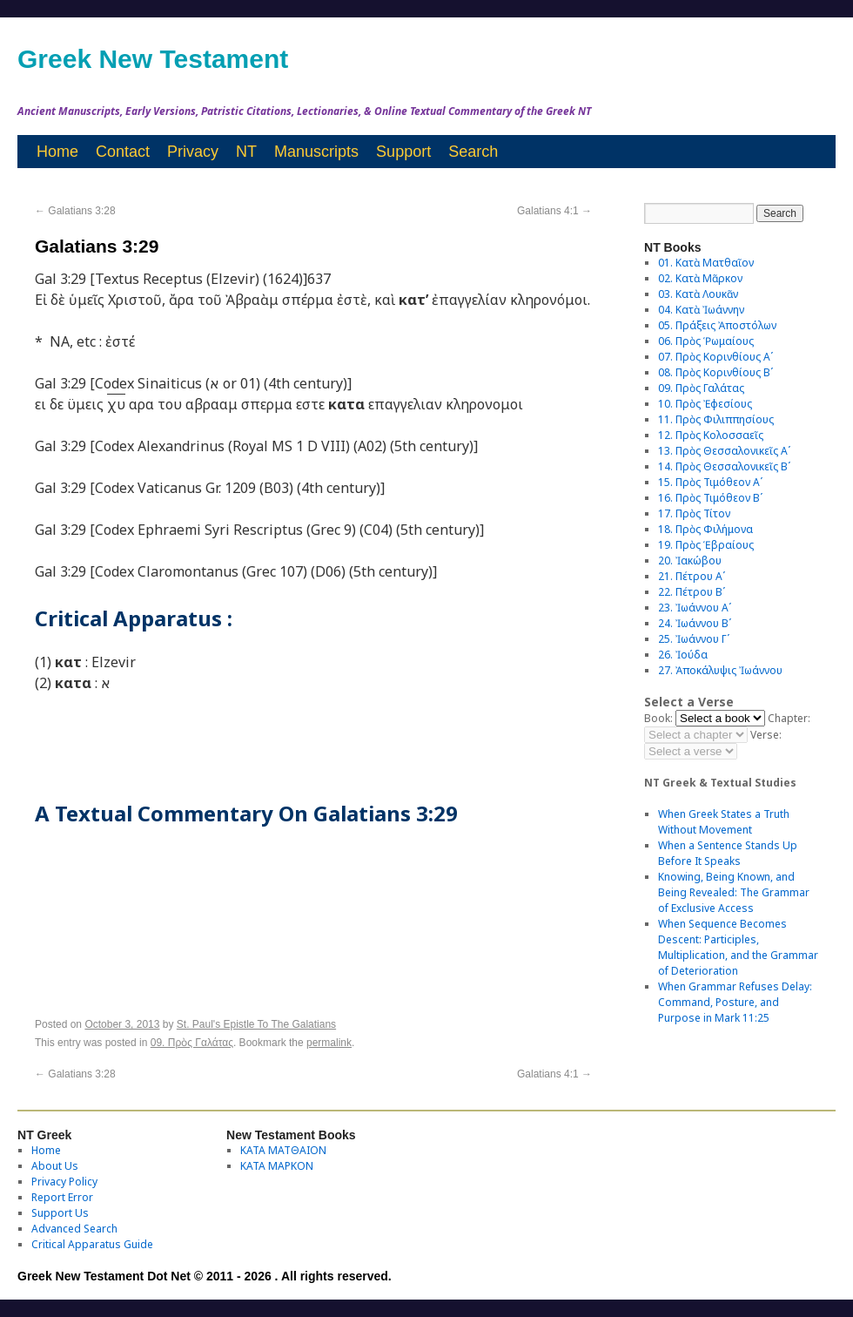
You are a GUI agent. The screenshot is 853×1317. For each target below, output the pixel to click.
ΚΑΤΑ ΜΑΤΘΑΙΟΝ (283, 1150)
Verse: (766, 734)
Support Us (60, 1213)
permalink (329, 1043)
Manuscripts (316, 151)
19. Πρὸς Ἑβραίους (706, 544)
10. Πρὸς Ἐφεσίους (705, 403)
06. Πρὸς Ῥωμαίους (706, 341)
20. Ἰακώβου (690, 560)
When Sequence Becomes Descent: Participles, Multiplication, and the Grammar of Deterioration (738, 947)
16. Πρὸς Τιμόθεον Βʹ (710, 497)
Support (403, 151)
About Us (54, 1165)
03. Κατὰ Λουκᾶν (698, 294)
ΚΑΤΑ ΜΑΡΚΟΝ (276, 1165)
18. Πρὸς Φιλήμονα (705, 529)
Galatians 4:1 (554, 211)
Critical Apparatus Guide (92, 1244)
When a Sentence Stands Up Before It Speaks (727, 853)
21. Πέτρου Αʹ (691, 576)
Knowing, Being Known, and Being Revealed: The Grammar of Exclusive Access (733, 892)
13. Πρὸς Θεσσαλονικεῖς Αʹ (724, 450)
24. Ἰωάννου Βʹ (694, 623)
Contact (123, 151)
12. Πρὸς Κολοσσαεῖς (710, 435)
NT (246, 151)
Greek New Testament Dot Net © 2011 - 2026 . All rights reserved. (204, 1276)
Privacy (192, 151)
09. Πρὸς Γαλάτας (192, 1043)
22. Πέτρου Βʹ (691, 591)
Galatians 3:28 (75, 211)
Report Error (62, 1197)
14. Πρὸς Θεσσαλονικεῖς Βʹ (724, 466)
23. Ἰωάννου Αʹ (694, 607)
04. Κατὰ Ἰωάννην (701, 309)
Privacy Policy (64, 1181)
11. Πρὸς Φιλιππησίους (716, 419)
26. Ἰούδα (683, 654)
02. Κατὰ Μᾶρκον (700, 278)
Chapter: (789, 718)
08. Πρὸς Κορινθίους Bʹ (715, 372)
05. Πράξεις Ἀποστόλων (717, 325)
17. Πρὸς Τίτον (694, 513)
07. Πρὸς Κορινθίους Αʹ (715, 356)
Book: (658, 718)
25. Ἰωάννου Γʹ (693, 638)
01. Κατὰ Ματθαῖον (706, 262)
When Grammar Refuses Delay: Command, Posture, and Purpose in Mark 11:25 (735, 1002)
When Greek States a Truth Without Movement (723, 822)
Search (473, 151)
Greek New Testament (152, 58)
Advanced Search (74, 1228)
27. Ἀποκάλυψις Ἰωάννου (720, 670)
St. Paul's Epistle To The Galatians (256, 1024)
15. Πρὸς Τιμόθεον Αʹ (710, 482)
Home (57, 151)
